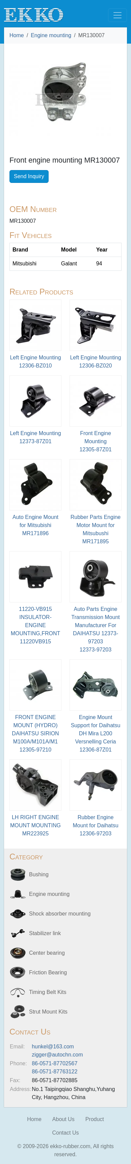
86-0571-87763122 (54, 1071)
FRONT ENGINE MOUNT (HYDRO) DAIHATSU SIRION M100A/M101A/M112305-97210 (35, 733)
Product (94, 1119)
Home (16, 35)
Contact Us (65, 1133)
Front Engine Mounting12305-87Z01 (95, 441)
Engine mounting (51, 35)
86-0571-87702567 (54, 1063)
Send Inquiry (29, 176)
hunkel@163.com (53, 1046)
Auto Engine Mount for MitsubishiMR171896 (35, 525)
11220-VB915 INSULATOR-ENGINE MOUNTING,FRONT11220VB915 (35, 625)
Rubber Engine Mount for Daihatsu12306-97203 (95, 825)
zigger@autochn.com (57, 1055)
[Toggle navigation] (117, 15)
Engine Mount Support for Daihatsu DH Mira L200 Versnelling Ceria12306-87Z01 (96, 733)
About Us (63, 1119)
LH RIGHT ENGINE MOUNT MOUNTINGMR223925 (35, 825)
